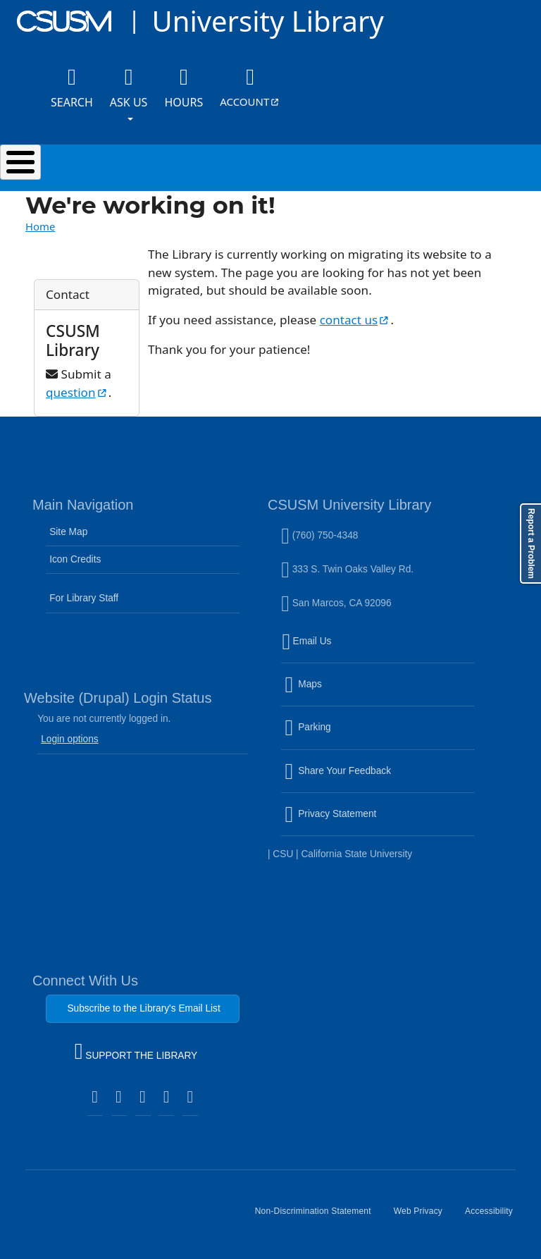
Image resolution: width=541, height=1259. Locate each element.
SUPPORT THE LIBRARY (136, 1053)
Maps (333, 693)
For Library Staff (83, 598)
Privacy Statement (361, 823)
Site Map (68, 532)
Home (40, 226)
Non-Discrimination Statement (319, 1216)
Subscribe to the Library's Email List (143, 1008)
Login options (70, 739)
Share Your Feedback (338, 770)
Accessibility (494, 1216)
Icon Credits (75, 559)
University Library (267, 20)
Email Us (380, 649)
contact (355, 320)
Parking (338, 736)
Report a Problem (531, 543)
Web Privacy (424, 1216)
